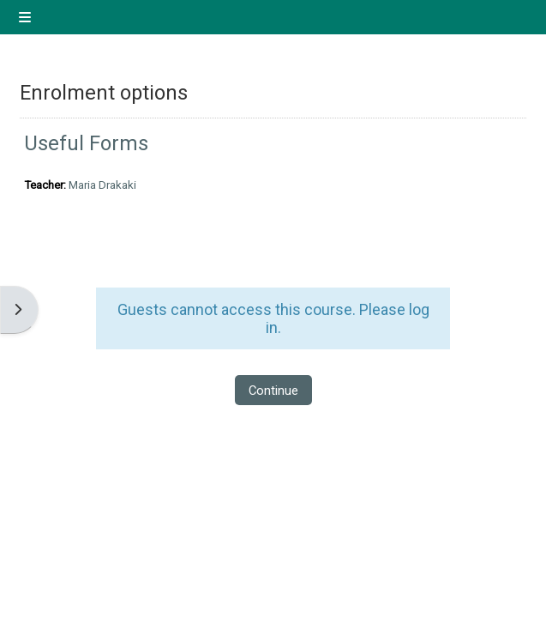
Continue (273, 390)
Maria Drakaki (102, 185)
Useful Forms (86, 143)
